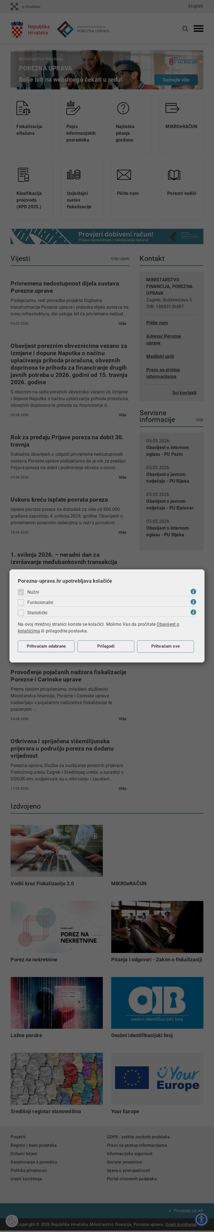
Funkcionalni (40, 602)
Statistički (37, 612)
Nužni (33, 592)
